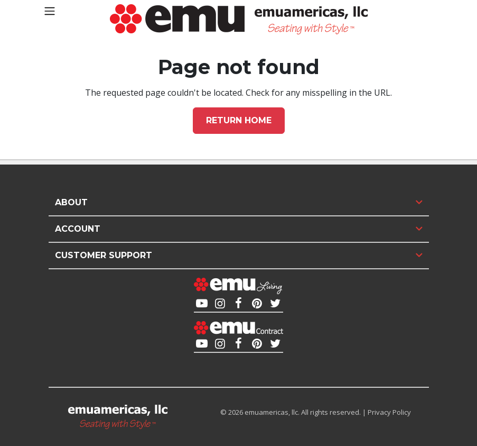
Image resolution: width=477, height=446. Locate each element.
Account (77, 229)
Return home (239, 120)
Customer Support (103, 255)
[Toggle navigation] (49, 11)
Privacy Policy (389, 412)
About (71, 202)
